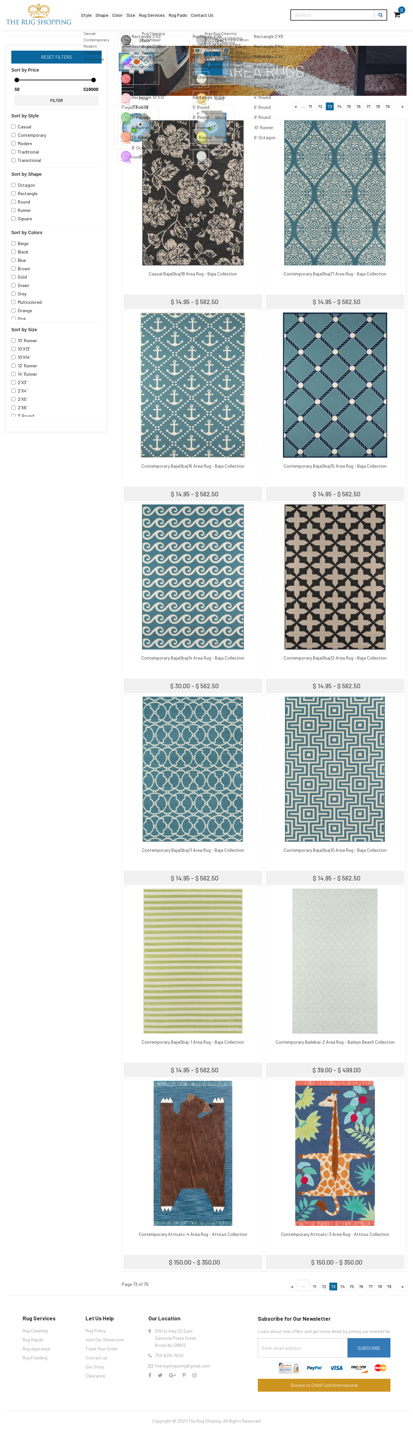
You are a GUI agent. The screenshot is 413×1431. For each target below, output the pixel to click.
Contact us (96, 1357)
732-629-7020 (169, 1355)
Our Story (95, 1366)
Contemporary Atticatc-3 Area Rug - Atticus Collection (335, 1234)
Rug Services (177, 15)
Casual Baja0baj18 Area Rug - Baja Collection (193, 273)
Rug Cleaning (35, 1330)
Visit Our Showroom (105, 1339)
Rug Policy (96, 1330)
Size (149, 15)
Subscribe (369, 1348)
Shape (110, 15)
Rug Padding (35, 1357)
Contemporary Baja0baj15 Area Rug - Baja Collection (335, 466)
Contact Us (242, 15)
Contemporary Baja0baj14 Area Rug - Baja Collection (192, 658)
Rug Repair (33, 1339)
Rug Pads (210, 15)
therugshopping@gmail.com (182, 1365)
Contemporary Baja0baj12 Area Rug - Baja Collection (335, 658)
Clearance (95, 1375)
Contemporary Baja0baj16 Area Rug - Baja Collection (192, 466)
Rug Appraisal (36, 1348)
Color (130, 15)
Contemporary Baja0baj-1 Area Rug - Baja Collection (193, 1042)
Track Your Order (102, 1348)
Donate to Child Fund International (324, 1385)
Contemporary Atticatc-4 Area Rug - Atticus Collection (193, 1234)
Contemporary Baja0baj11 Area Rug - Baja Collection (193, 850)
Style (89, 15)
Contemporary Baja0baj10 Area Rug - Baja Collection (335, 850)
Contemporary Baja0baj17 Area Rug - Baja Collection (335, 273)
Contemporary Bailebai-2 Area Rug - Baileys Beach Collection (335, 1042)
